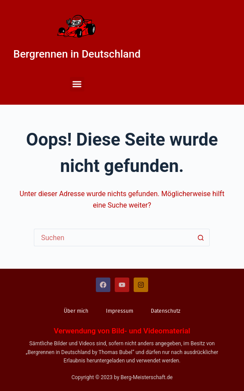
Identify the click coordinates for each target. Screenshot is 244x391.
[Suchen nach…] (113, 237)
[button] (77, 84)
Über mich (76, 311)
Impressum (119, 311)
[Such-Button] (201, 237)
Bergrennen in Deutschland (76, 54)
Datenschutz (165, 311)
